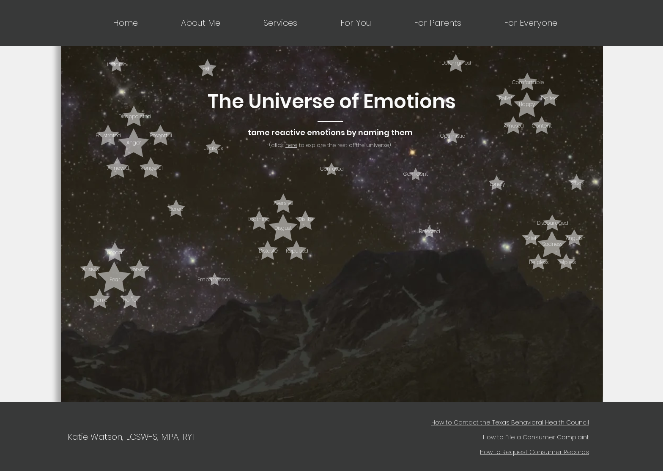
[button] (263, 22)
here (291, 145)
